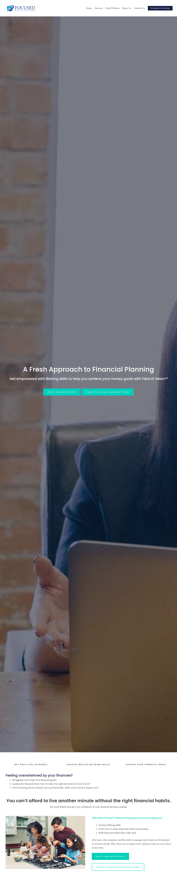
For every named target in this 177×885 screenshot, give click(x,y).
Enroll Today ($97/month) (62, 392)
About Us (126, 8)
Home (89, 8)
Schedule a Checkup (160, 8)
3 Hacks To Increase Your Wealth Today (107, 392)
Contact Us (139, 8)
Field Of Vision (112, 8)
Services (99, 8)
